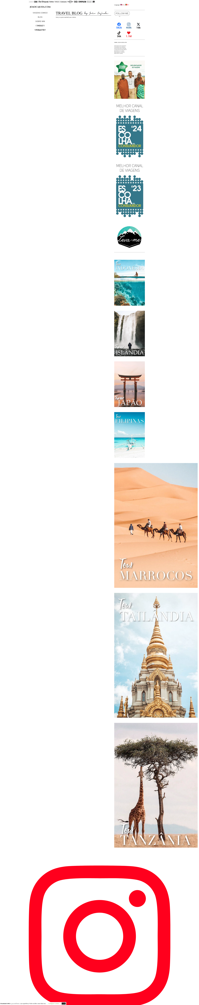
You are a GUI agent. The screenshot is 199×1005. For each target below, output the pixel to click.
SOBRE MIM (40, 21)
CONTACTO (40, 26)
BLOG (40, 17)
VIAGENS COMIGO (40, 13)
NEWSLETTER (40, 30)
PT (127, 5)
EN (122, 5)
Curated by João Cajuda (15, 1003)
